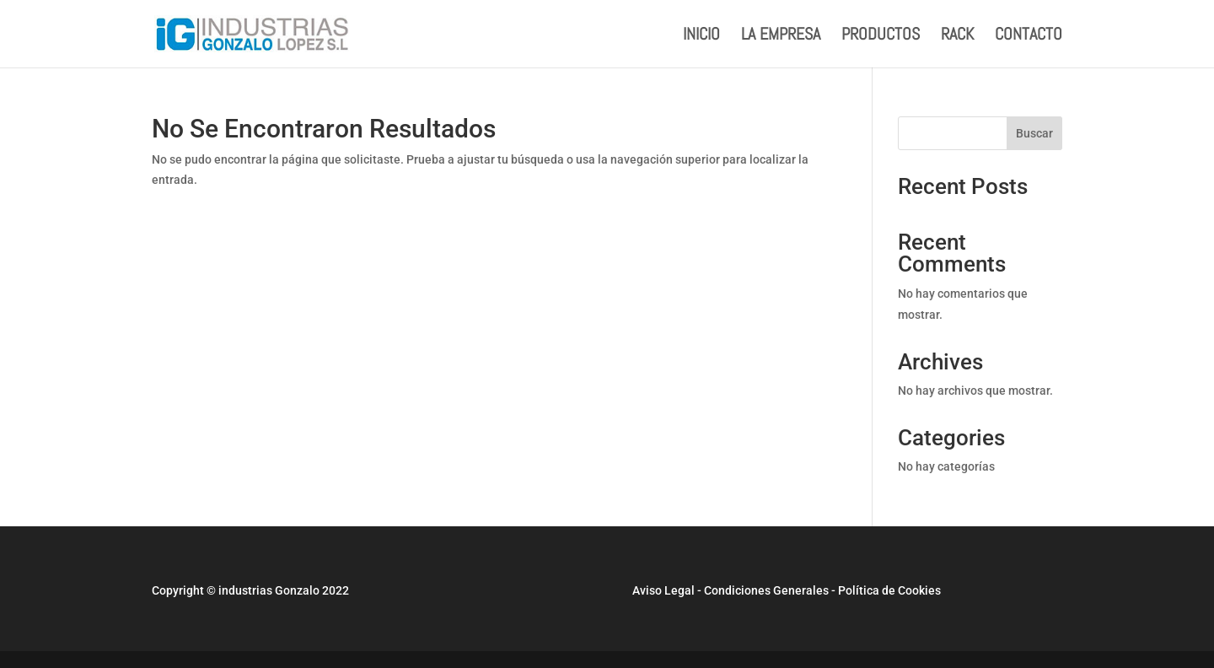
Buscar (1034, 133)
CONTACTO (1028, 36)
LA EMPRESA (780, 36)
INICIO (701, 36)
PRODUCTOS (880, 36)
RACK (957, 36)
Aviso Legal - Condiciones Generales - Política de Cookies (786, 590)
